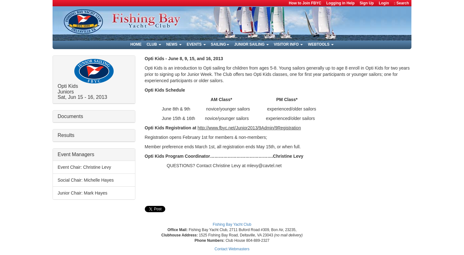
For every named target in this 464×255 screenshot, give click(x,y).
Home (136, 44)
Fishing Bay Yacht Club (232, 224)
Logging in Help (340, 3)
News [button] (174, 44)
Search (401, 3)
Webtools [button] (321, 44)
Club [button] (154, 44)
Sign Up (366, 3)
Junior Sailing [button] (251, 44)
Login (384, 3)
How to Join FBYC (305, 3)
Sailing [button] (220, 44)
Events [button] (196, 44)
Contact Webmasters (232, 249)
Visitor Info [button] (288, 44)
